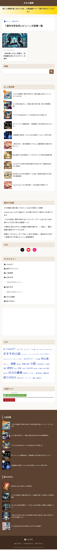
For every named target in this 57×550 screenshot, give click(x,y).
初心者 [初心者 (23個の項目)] (45, 359)
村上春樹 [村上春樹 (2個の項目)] (40, 369)
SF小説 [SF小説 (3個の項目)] (33, 350)
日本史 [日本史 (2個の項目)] (23, 369)
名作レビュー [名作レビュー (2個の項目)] (6, 365)
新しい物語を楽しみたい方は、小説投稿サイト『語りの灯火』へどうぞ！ (28, 10)
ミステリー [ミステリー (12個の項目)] (29, 359)
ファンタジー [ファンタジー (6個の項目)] (45, 355)
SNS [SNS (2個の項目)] (37, 350)
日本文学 (9, 278)
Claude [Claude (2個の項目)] (18, 350)
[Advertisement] (28, 322)
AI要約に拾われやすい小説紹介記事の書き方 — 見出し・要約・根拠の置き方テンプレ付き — (28, 228)
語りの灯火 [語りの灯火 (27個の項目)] (10, 378)
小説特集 (9, 273)
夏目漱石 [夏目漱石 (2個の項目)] (19, 365)
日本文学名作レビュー (15, 283)
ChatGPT (9, 265)
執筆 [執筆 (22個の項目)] (13, 364)
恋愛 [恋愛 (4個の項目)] (4, 369)
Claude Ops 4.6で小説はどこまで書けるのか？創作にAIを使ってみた (27, 213)
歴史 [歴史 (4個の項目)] (47, 369)
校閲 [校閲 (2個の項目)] (44, 369)
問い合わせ (39, 544)
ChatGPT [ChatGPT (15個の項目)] (11, 349)
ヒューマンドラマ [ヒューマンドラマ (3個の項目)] (34, 355)
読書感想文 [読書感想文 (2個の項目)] (39, 378)
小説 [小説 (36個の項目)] (33, 364)
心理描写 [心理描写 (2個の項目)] (47, 365)
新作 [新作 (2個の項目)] (15, 369)
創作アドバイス (12, 269)
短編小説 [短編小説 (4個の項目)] (46, 374)
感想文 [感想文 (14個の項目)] (10, 368)
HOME (28, 540)
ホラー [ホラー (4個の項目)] (21, 360)
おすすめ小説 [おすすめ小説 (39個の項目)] (11, 354)
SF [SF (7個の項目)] (22, 350)
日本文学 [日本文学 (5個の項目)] (29, 369)
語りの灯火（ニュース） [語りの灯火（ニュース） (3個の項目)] (25, 378)
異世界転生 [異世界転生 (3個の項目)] (39, 374)
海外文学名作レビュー (15, 292)
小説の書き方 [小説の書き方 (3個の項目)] (40, 365)
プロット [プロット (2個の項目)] (15, 360)
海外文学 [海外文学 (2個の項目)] (5, 374)
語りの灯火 (10, 302)
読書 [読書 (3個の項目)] (34, 378)
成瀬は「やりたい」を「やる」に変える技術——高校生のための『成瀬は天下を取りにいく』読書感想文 (28, 235)
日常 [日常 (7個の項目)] (19, 369)
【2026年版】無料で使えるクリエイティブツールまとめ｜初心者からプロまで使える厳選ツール (28, 221)
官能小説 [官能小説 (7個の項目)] (25, 364)
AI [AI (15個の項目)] (4, 349)
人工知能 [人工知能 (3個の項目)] (37, 360)
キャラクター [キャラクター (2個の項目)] (24, 355)
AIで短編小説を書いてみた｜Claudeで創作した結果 (23, 208)
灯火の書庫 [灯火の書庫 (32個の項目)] (15, 373)
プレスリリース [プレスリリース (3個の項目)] (7, 360)
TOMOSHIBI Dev (28, 544)
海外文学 (9, 288)
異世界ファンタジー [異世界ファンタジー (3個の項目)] (29, 374)
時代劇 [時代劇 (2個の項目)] (35, 369)
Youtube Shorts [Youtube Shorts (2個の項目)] (48, 350)
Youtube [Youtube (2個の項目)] (41, 350)
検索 (51, 71)
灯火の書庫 (29, 3)
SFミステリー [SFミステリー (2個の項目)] (27, 350)
